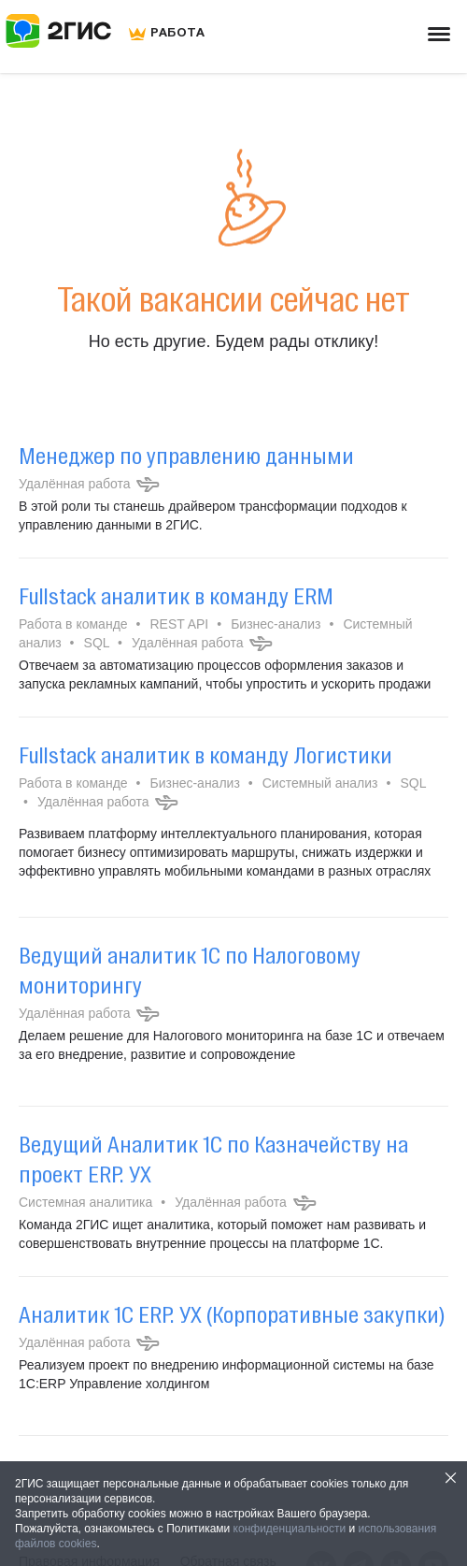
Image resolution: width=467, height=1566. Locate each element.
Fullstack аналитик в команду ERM (176, 596)
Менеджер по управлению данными (186, 456)
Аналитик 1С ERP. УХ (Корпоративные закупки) (232, 1314)
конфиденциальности (290, 1528)
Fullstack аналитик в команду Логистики (205, 755)
